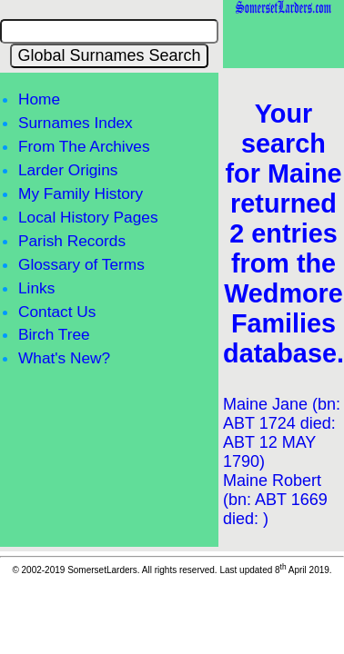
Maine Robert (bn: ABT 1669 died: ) (275, 499)
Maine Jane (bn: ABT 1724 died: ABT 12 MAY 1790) (281, 433)
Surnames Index (75, 123)
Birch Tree (54, 334)
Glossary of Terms (81, 264)
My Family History (80, 193)
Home (39, 99)
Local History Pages (88, 217)
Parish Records (72, 241)
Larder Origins (67, 170)
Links (36, 288)
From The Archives (84, 146)
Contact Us (57, 311)
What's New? (64, 358)
